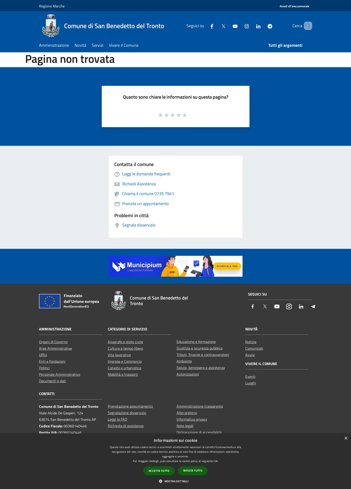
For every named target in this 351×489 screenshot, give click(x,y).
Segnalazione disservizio (127, 413)
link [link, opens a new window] (215, 461)
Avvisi (250, 355)
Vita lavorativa (119, 355)
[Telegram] (263, 26)
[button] (175, 481)
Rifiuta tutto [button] (192, 470)
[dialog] (175, 461)
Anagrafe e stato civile (125, 342)
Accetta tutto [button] (159, 471)
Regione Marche (52, 6)
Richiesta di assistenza (126, 426)
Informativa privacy (192, 419)
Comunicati (254, 348)
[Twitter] (216, 26)
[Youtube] (228, 26)
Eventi (250, 376)
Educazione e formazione (196, 341)
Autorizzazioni (188, 374)
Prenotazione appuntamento (130, 406)
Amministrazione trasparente (200, 406)
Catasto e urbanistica (124, 368)
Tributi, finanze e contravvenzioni (203, 354)
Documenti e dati (52, 381)
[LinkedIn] (251, 26)
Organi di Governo (53, 342)
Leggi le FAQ (117, 419)
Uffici (43, 355)
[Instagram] (240, 26)
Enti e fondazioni (52, 361)
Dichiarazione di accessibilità (199, 432)
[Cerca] (306, 25)
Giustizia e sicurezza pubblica (200, 348)
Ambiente (184, 361)
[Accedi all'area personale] (294, 6)
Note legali (185, 426)
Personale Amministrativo (59, 374)
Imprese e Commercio (125, 361)
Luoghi (250, 383)
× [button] (346, 438)
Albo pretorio (187, 413)
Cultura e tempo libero (125, 348)
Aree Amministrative (55, 348)
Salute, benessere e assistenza (201, 367)
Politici (44, 368)
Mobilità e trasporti (123, 374)
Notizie (250, 342)
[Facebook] (205, 26)
